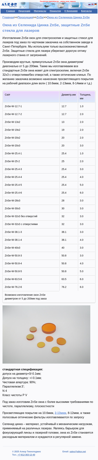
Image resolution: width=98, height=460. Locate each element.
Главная (10, 10)
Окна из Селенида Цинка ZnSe (68, 17)
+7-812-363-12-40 (26, 455)
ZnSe (39, 17)
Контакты (86, 10)
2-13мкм (60, 412)
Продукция (24, 10)
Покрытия (55, 10)
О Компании (71, 10)
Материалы (40, 10)
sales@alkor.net (78, 451)
